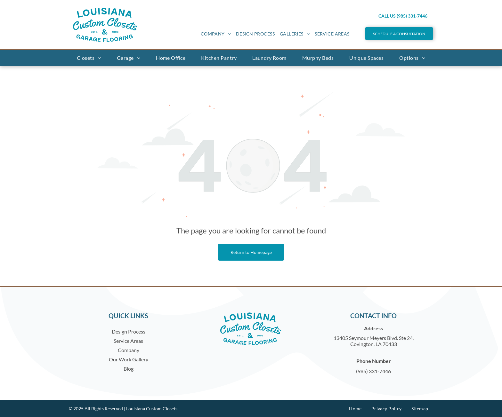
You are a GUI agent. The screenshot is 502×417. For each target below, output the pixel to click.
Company (128, 350)
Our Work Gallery (128, 359)
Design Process (128, 331)
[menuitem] (215, 33)
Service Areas (128, 341)
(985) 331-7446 (373, 371)
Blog (129, 369)
